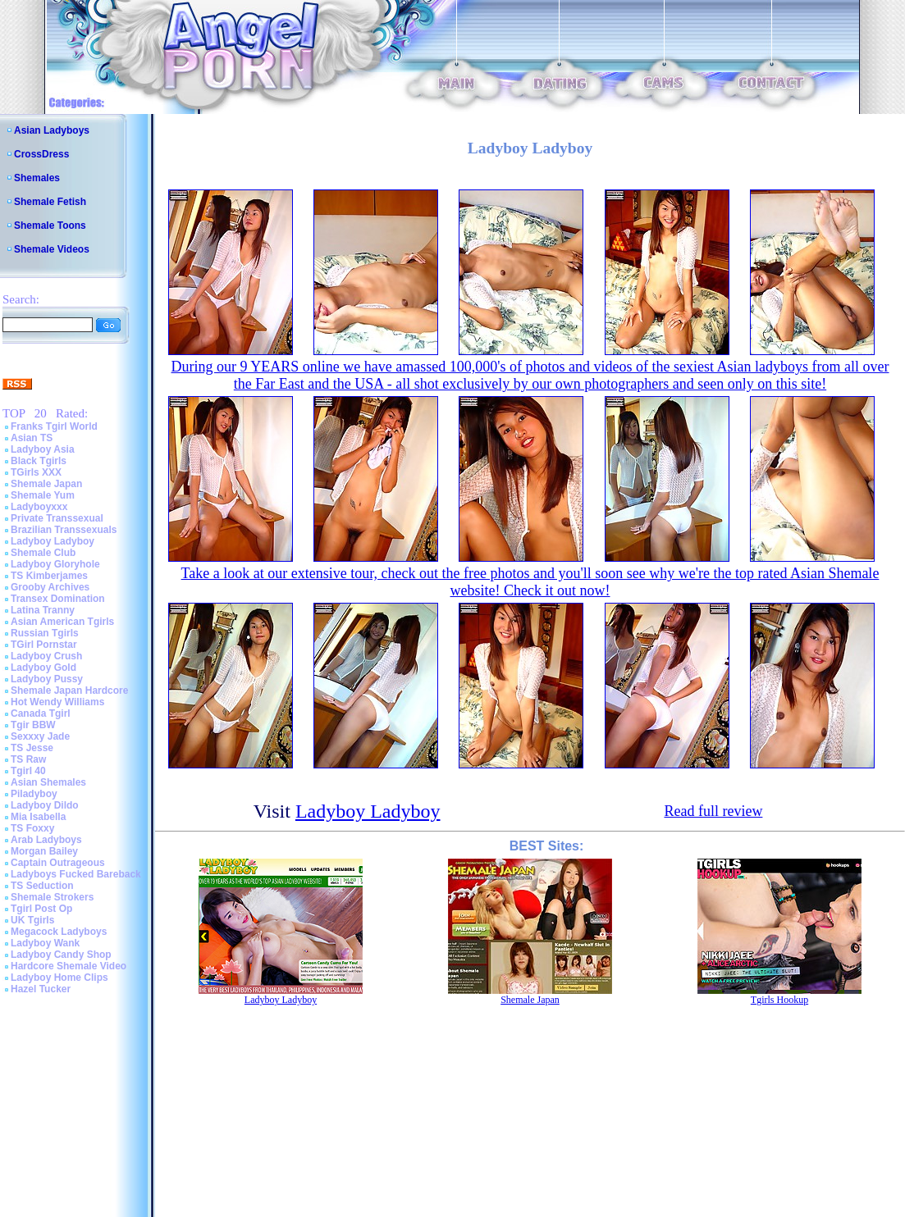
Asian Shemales (48, 782)
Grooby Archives (50, 587)
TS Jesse (32, 748)
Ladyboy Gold (43, 667)
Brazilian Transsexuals (64, 530)
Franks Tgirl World (54, 426)
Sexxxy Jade (40, 736)
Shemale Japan (46, 484)
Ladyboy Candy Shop (61, 954)
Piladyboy (34, 794)
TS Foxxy (32, 828)
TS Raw (28, 759)
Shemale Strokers (52, 897)
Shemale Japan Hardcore (69, 690)
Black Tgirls (38, 461)
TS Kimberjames (49, 575)
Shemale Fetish (50, 201)
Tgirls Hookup (779, 999)
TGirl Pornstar (44, 644)
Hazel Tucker (41, 989)
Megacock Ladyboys (59, 931)
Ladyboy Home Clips (59, 977)
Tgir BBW (33, 725)
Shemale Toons (50, 225)
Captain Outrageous (58, 862)
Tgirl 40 (28, 771)
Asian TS (32, 438)
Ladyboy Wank (45, 943)
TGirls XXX (36, 472)
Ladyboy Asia (43, 449)
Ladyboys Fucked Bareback (76, 874)
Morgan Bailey (44, 851)
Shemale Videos (51, 249)
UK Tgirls (32, 920)
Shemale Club (43, 552)
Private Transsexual (57, 518)
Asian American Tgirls (62, 621)
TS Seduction (42, 885)
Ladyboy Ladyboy (52, 541)
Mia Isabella (38, 817)
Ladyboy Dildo (45, 805)
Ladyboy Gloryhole (55, 564)
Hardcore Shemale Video (68, 966)
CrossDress (41, 154)
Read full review (713, 811)
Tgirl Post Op (41, 908)
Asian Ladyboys (51, 130)
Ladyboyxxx (39, 507)
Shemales (37, 178)
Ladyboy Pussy (47, 679)
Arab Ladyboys (46, 840)
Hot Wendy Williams (57, 702)
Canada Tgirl (41, 713)
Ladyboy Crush (46, 656)
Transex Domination (58, 598)
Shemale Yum (43, 495)
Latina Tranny (43, 610)
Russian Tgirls (45, 633)
